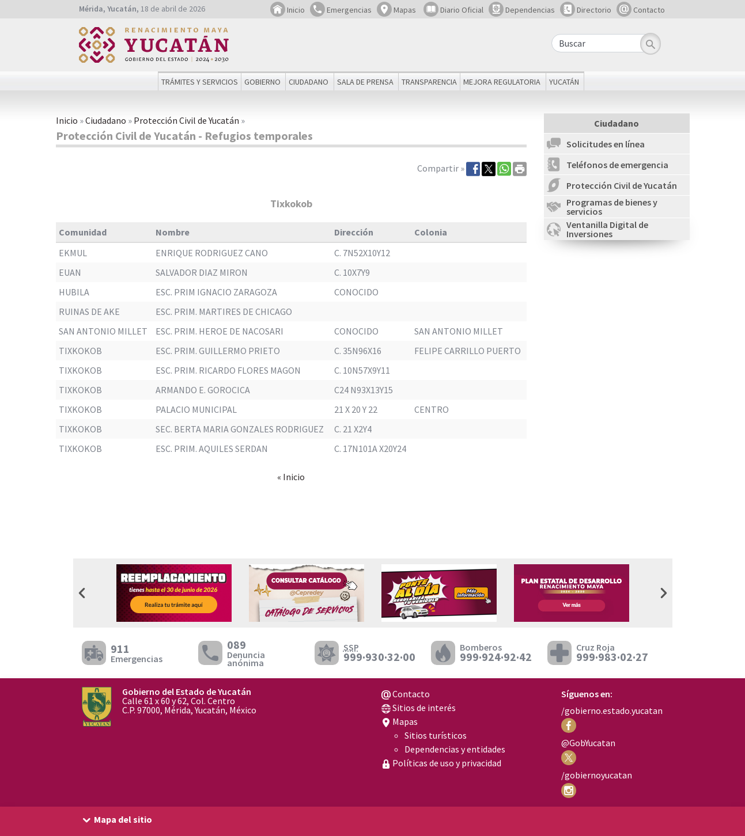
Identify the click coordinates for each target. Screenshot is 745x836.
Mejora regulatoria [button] (501, 82)
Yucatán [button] (564, 82)
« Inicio (291, 476)
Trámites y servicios (199, 82)
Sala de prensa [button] (365, 82)
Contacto (641, 10)
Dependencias (522, 10)
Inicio (287, 10)
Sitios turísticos (435, 735)
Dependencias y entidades (454, 749)
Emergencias (341, 10)
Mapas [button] (396, 10)
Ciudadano (105, 120)
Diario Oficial (453, 10)
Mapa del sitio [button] (123, 819)
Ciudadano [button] (308, 82)
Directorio (585, 10)
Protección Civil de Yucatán (186, 120)
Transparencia (429, 82)
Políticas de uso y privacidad (441, 763)
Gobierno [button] (262, 82)
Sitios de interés (418, 707)
